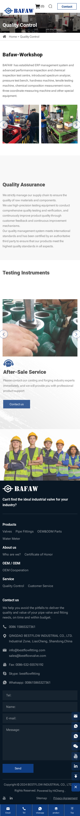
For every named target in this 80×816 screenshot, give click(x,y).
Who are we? (12, 554)
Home (13, 36)
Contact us (17, 385)
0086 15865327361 (22, 627)
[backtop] (75, 776)
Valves (7, 531)
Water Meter (11, 539)
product (56, 813)
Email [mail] (8, 813)
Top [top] (72, 813)
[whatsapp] (75, 726)
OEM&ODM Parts (49, 531)
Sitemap (41, 798)
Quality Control (29, 36)
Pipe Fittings (24, 531)
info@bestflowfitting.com (27, 650)
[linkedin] (11, 798)
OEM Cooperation (15, 570)
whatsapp (40, 813)
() (39, 6)
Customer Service (40, 586)
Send (18, 768)
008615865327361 (38, 682)
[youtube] (4, 798)
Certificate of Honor (39, 554)
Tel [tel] (24, 813)
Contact (67, 6)
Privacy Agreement (65, 798)
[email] (75, 716)
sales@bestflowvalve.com (27, 656)
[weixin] (75, 746)
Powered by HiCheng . (51, 790)
